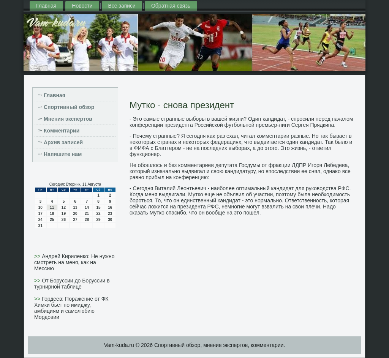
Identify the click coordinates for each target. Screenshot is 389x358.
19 (64, 213)
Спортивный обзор (69, 107)
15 (98, 207)
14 (87, 207)
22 (98, 213)
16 (110, 207)
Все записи (122, 6)
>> (38, 256)
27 (75, 220)
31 (40, 226)
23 (110, 213)
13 (75, 207)
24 (40, 220)
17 (40, 213)
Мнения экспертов (68, 119)
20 (75, 213)
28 (87, 220)
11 (52, 207)
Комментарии (61, 131)
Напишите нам (63, 154)
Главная (46, 6)
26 (64, 220)
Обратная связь (170, 6)
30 (110, 220)
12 (64, 207)
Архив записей (63, 142)
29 (98, 220)
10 (40, 207)
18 (52, 213)
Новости (82, 6)
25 (52, 220)
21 (87, 213)
